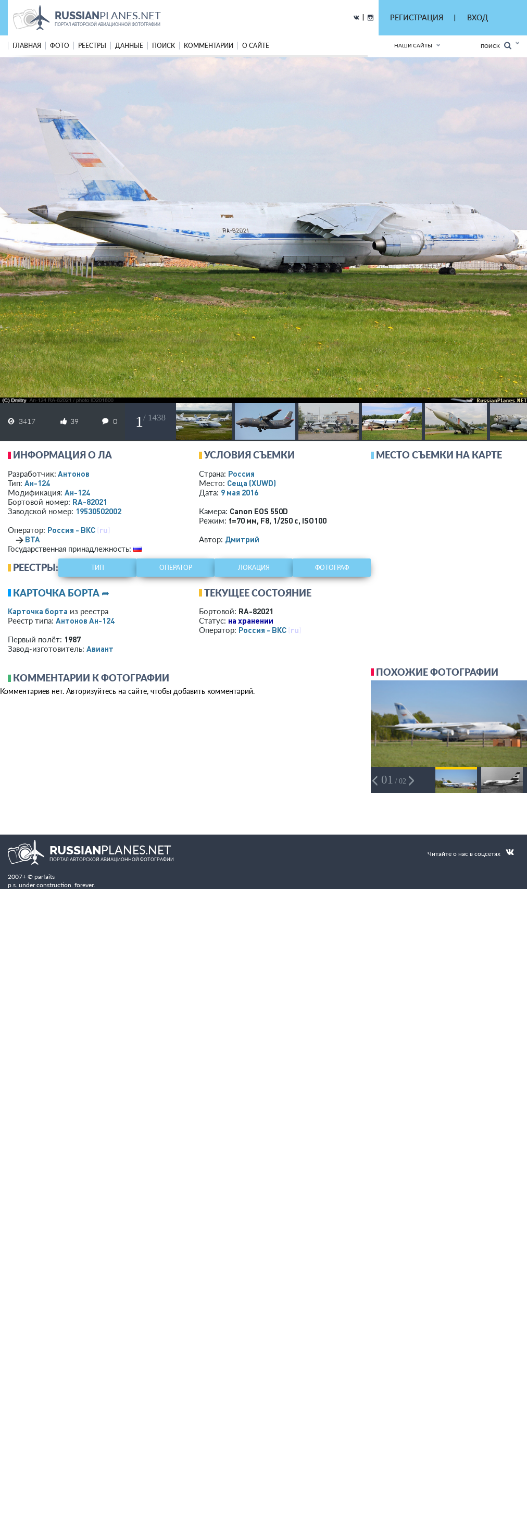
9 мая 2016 (239, 492)
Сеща (251, 483)
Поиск (496, 45)
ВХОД (477, 17)
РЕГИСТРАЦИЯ (416, 17)
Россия (241, 473)
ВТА (32, 539)
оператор (175, 567)
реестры (92, 45)
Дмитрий (242, 539)
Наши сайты (413, 45)
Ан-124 (37, 483)
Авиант (100, 648)
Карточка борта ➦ (61, 593)
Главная (26, 45)
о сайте (255, 45)
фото (59, 45)
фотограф (332, 567)
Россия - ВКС (71, 530)
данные (129, 45)
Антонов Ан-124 (85, 620)
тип (97, 567)
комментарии (208, 45)
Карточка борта (38, 611)
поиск (163, 45)
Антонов (74, 473)
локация (254, 567)
